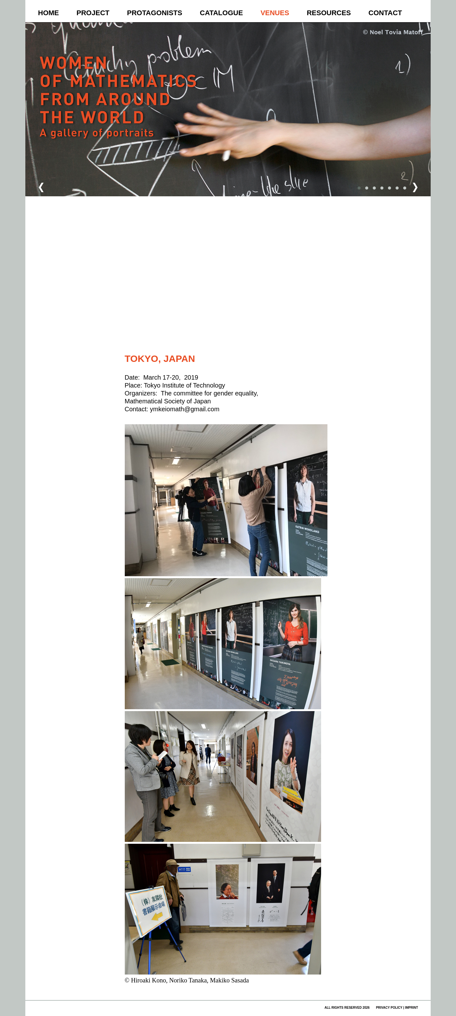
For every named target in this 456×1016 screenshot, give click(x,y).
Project (93, 13)
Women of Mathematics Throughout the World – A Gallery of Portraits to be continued (119, 109)
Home (48, 13)
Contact (385, 13)
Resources (329, 13)
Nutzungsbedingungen (269, 337)
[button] (229, 225)
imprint (411, 1007)
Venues (275, 13)
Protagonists (154, 13)
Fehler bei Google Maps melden (302, 337)
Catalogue (221, 13)
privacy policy (389, 1007)
